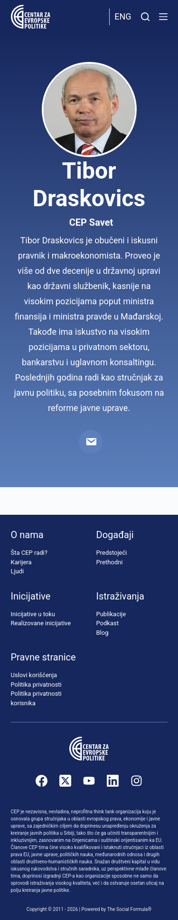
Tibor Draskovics (89, 184)
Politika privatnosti (36, 684)
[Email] (91, 442)
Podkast (107, 623)
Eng (122, 16)
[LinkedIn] (113, 781)
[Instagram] (136, 781)
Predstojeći (111, 552)
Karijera (21, 562)
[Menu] (163, 16)
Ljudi (17, 571)
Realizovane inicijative (41, 623)
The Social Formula (127, 909)
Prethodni (109, 562)
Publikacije (111, 614)
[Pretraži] (145, 16)
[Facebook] (41, 781)
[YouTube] (89, 781)
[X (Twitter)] (65, 781)
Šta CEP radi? (29, 552)
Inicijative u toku (33, 614)
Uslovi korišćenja (34, 675)
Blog (102, 632)
